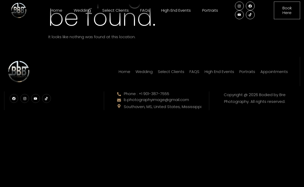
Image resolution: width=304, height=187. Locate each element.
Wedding (82, 10)
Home (56, 10)
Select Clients (115, 10)
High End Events (176, 10)
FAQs (145, 10)
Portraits (210, 10)
